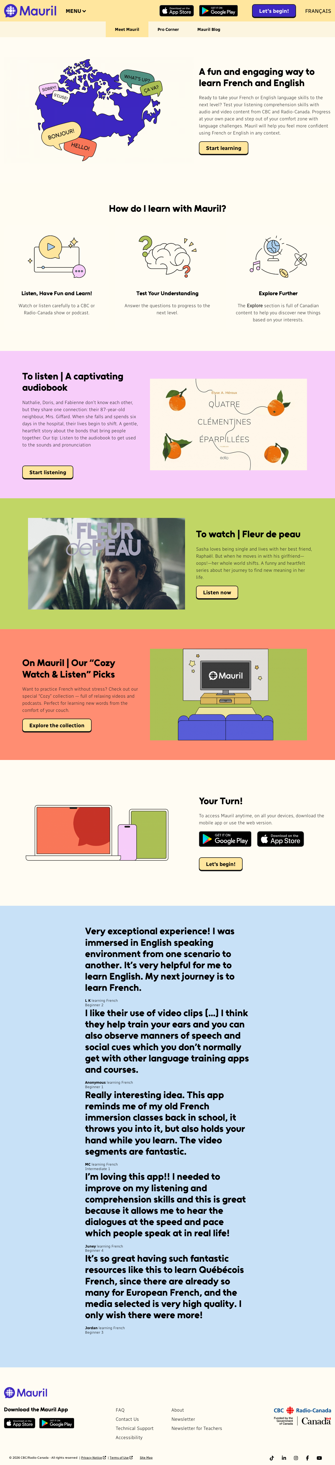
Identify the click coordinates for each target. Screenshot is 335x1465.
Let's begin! (221, 864)
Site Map (146, 1457)
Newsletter (183, 1419)
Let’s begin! (274, 11)
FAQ (120, 1409)
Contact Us (127, 1419)
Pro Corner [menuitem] (168, 29)
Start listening (47, 472)
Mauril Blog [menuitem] (208, 29)
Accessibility (129, 1437)
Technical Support (135, 1428)
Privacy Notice (91, 1457)
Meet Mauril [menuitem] (127, 29)
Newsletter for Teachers (196, 1428)
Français (318, 11)
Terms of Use (119, 1457)
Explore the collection (57, 725)
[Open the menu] (75, 11)
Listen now (217, 592)
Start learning (223, 148)
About (177, 1409)
